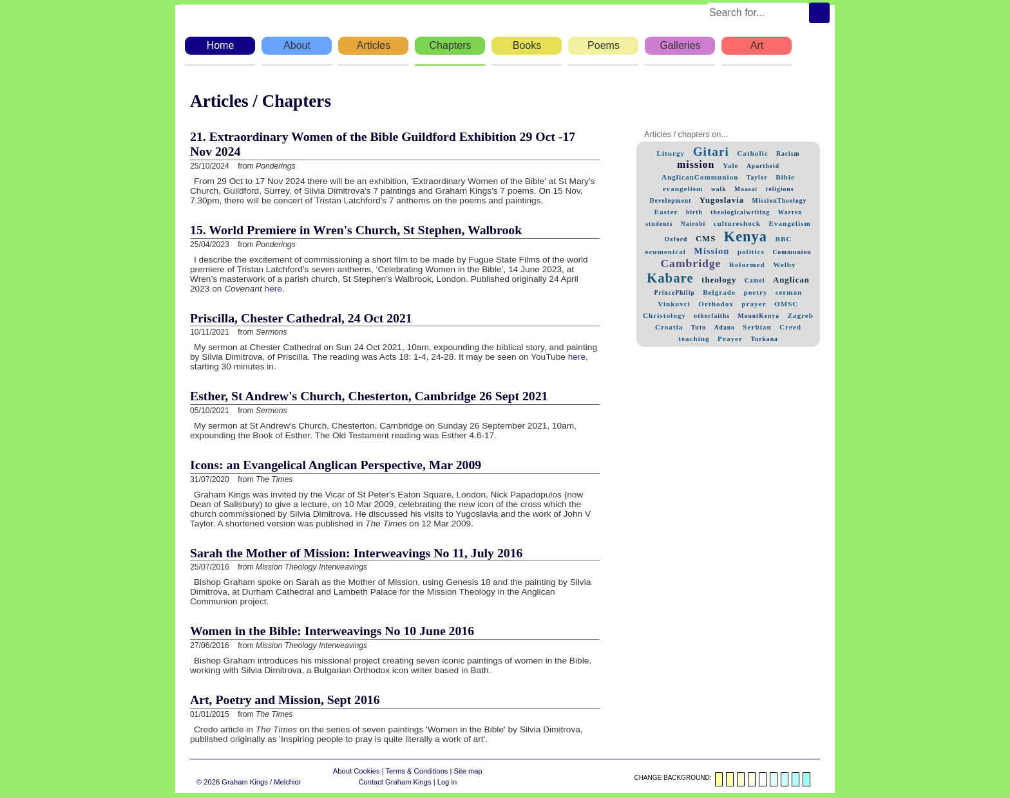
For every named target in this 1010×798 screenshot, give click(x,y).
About (296, 45)
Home (220, 45)
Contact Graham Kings (394, 782)
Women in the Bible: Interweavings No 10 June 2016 (332, 631)
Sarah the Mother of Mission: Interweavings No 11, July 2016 (356, 553)
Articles (373, 45)
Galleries (680, 45)
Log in (447, 782)
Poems (603, 45)
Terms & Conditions (416, 771)
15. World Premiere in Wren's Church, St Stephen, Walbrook (356, 230)
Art (756, 45)
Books (527, 45)
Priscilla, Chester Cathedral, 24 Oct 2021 (301, 318)
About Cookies (356, 771)
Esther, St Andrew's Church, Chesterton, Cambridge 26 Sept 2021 (369, 396)
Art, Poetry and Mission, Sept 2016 (285, 699)
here (273, 288)
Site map (468, 771)
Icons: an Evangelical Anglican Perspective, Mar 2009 (335, 465)
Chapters (451, 45)
